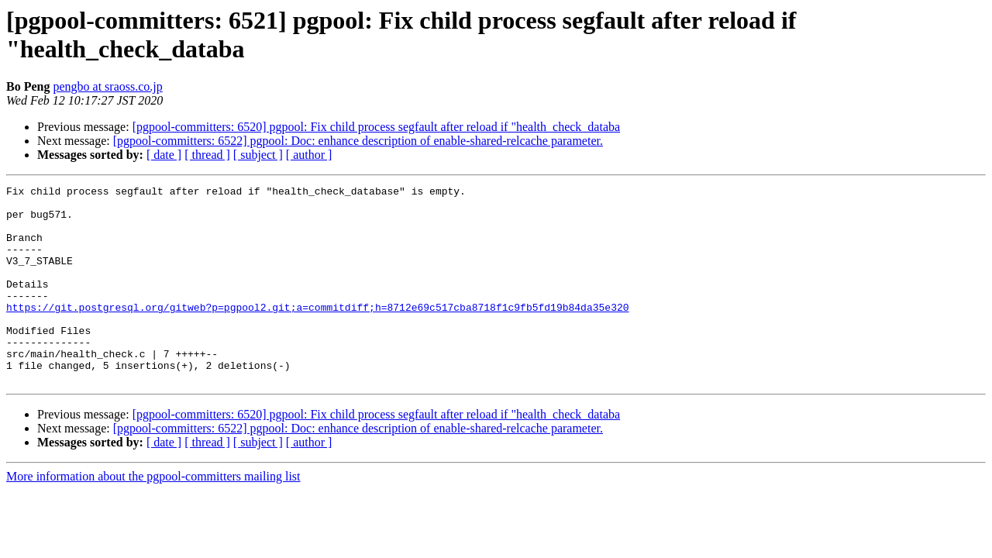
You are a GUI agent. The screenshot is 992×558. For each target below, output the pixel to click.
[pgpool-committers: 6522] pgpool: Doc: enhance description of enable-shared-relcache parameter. (358, 140)
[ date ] (163, 154)
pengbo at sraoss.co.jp (107, 86)
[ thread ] (207, 154)
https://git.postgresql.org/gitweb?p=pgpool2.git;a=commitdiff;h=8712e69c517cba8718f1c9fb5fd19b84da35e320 (317, 332)
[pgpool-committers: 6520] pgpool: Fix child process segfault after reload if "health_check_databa (376, 126)
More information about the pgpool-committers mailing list (153, 515)
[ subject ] (258, 154)
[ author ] (309, 154)
